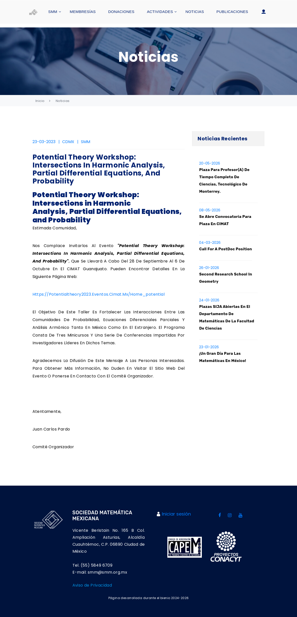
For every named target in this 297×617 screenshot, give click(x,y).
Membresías (83, 11)
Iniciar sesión (176, 514)
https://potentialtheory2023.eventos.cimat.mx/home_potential (98, 294)
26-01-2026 (209, 267)
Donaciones (121, 11)
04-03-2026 (210, 242)
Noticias (195, 11)
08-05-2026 (209, 210)
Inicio (40, 100)
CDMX (68, 142)
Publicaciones (232, 11)
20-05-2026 (209, 163)
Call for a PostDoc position (225, 249)
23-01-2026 (209, 347)
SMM (52, 11)
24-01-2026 (209, 300)
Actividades (160, 11)
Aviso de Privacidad (92, 585)
